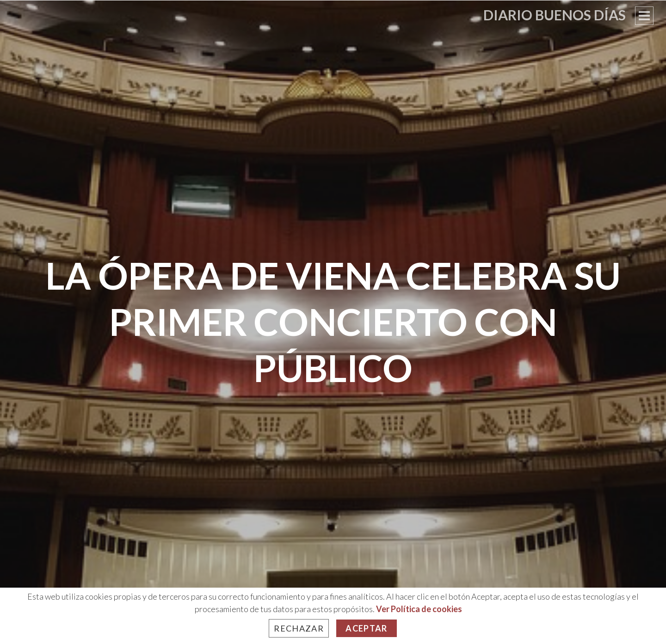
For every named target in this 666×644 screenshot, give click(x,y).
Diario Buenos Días (554, 14)
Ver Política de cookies (419, 609)
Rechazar (299, 628)
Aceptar (366, 628)
